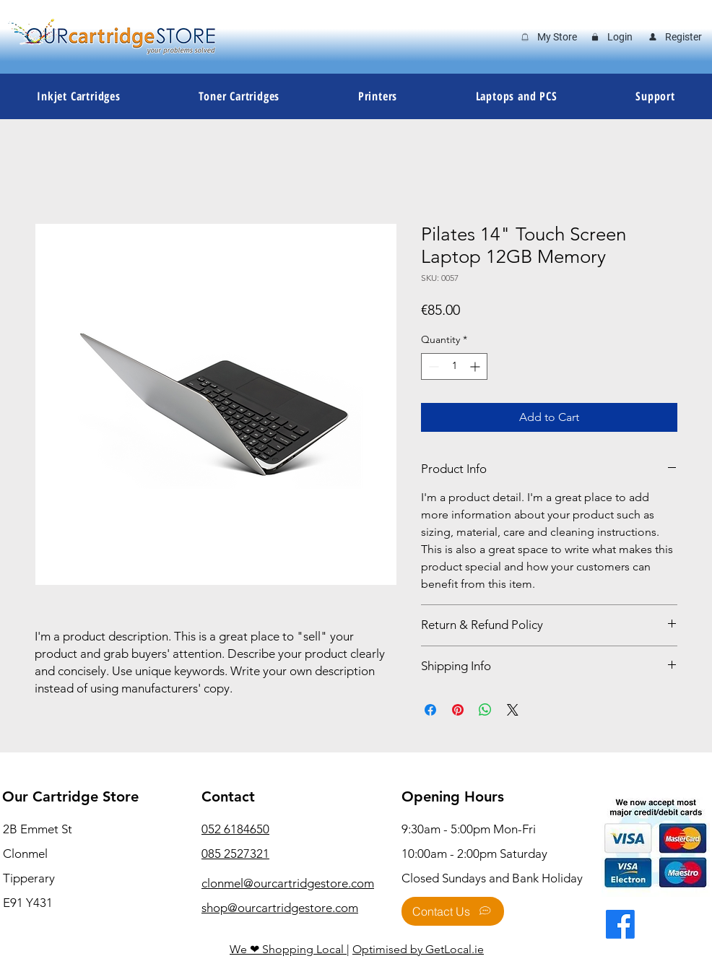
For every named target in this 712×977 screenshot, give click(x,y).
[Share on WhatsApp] (485, 709)
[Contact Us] (452, 911)
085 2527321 (235, 853)
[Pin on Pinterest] (457, 709)
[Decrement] (432, 366)
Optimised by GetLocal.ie (418, 949)
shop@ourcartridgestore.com (279, 907)
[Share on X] (512, 709)
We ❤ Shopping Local (288, 949)
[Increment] (476, 366)
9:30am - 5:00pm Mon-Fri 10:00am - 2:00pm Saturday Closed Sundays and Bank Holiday (492, 853)
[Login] (611, 36)
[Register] (675, 36)
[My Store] (548, 36)
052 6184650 (235, 829)
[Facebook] (620, 924)
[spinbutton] (454, 366)
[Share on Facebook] (430, 709)
